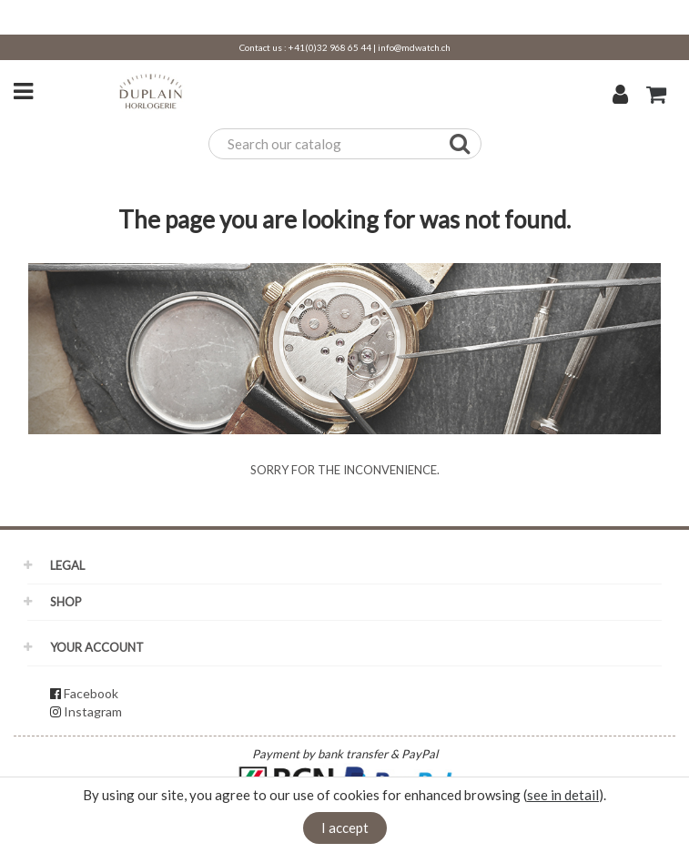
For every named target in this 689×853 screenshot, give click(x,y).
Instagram (93, 711)
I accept (345, 827)
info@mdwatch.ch (414, 47)
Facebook (91, 693)
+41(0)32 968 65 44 (330, 47)
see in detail (563, 795)
